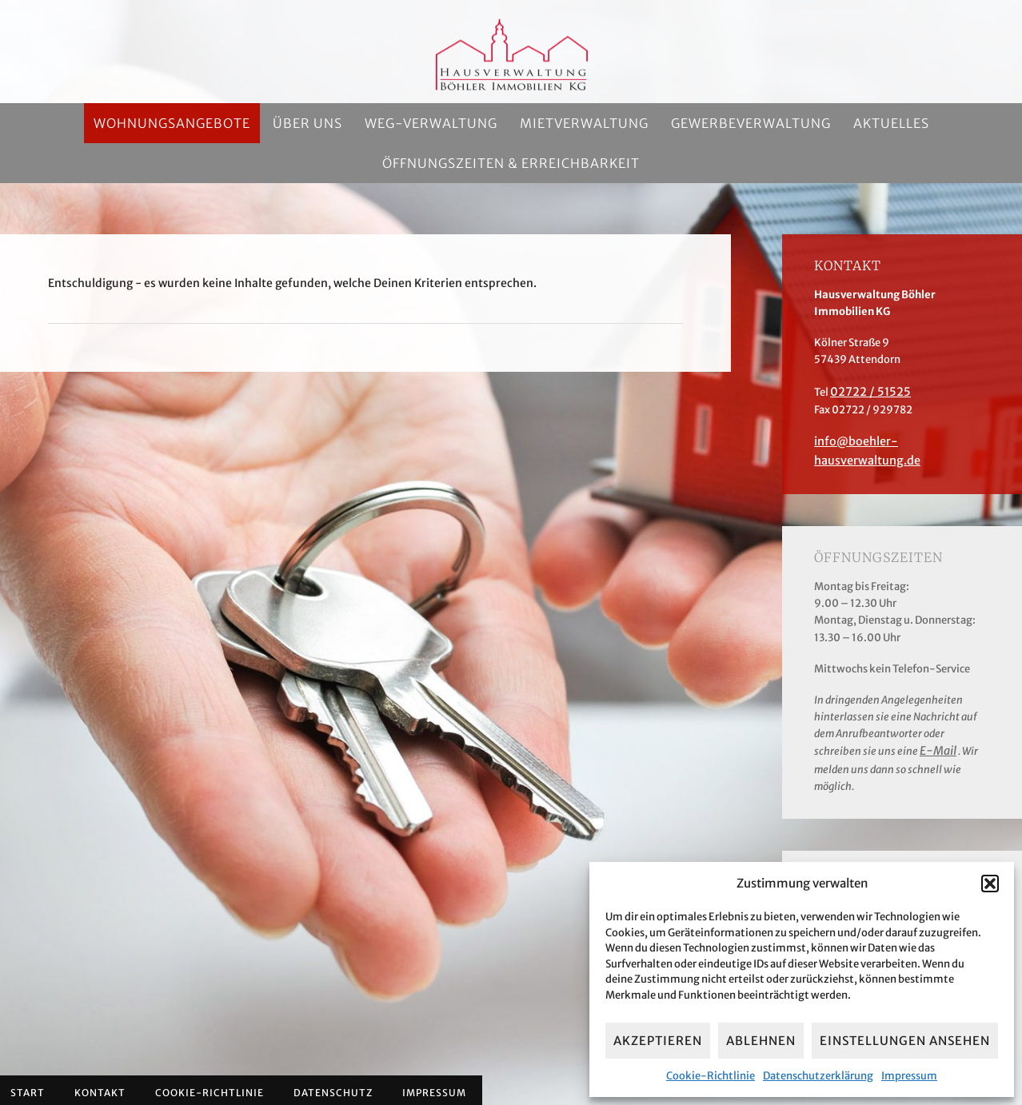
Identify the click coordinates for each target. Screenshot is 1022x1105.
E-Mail (936, 728)
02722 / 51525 (865, 391)
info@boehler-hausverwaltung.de (899, 439)
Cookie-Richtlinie (710, 1076)
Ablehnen (761, 1040)
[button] (990, 884)
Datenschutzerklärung (818, 1076)
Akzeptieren (657, 1040)
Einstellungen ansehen (905, 1040)
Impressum (909, 1076)
